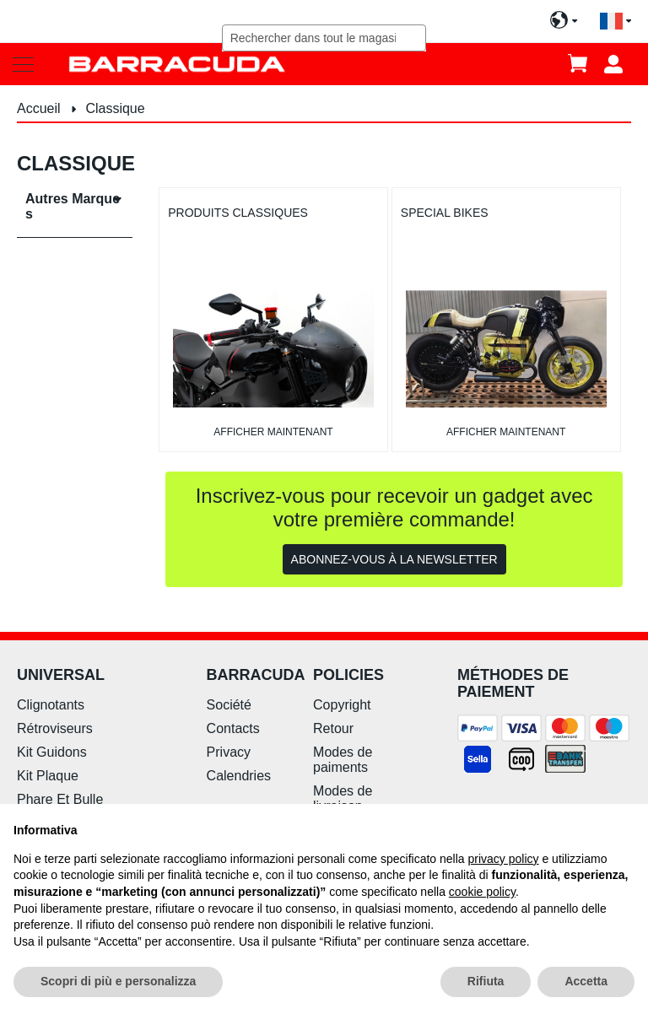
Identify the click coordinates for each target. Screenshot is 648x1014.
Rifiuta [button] (486, 981)
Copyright (341, 705)
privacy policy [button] (503, 859)
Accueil (40, 108)
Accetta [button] (586, 981)
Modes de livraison (342, 798)
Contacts (233, 728)
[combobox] (324, 37)
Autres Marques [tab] (72, 206)
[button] (615, 21)
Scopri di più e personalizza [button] (118, 981)
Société (229, 705)
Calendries (239, 776)
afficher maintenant (272, 432)
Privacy (229, 752)
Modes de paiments (342, 759)
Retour (333, 728)
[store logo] (177, 63)
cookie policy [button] (482, 891)
